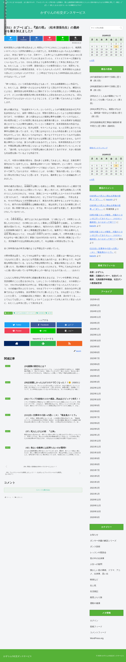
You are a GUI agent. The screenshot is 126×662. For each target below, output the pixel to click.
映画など (94, 579)
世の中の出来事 (97, 558)
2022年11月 (95, 394)
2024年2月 (95, 323)
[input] (106, 28)
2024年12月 (95, 311)
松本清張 (40, 313)
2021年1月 (95, 494)
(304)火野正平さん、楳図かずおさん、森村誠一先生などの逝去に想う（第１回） (106, 113)
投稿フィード (96, 626)
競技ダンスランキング (99, 148)
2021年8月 (95, 464)
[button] (75, 38)
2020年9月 (95, 517)
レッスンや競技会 (98, 552)
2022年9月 (95, 405)
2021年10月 (95, 452)
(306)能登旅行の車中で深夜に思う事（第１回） (105, 88)
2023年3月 (95, 382)
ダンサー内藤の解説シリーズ (103, 541)
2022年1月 (95, 435)
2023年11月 (95, 335)
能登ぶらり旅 (96, 597)
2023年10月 (95, 340)
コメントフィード (98, 632)
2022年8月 (95, 411)
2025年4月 (95, 299)
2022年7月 (95, 417)
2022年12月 (95, 388)
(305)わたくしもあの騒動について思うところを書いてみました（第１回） (106, 99)
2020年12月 (95, 500)
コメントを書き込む (43, 496)
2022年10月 (95, 399)
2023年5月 (95, 370)
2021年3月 (95, 482)
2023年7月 (95, 358)
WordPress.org (97, 638)
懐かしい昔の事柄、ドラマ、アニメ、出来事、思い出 (105, 572)
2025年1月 (95, 305)
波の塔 (49, 313)
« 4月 (92, 60)
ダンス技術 (95, 546)
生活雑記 (94, 591)
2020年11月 (95, 505)
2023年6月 (95, 364)
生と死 (93, 585)
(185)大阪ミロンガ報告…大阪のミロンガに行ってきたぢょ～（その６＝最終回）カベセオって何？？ (106, 218)
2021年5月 (95, 476)
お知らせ (8, 313)
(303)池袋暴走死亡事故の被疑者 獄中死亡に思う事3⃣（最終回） (106, 124)
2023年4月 (95, 376)
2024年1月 (95, 329)
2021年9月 (95, 458)
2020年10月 (95, 511)
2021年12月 (95, 441)
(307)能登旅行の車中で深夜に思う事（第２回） (105, 79)
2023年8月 (95, 352)
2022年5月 (95, 429)
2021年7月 (95, 470)
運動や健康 (95, 603)
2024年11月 (95, 317)
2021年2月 (95, 488)
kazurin (109, 199)
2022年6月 (95, 423)
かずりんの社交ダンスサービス (24, 313)
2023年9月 (95, 346)
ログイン (94, 621)
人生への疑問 (96, 564)
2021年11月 (95, 447)
